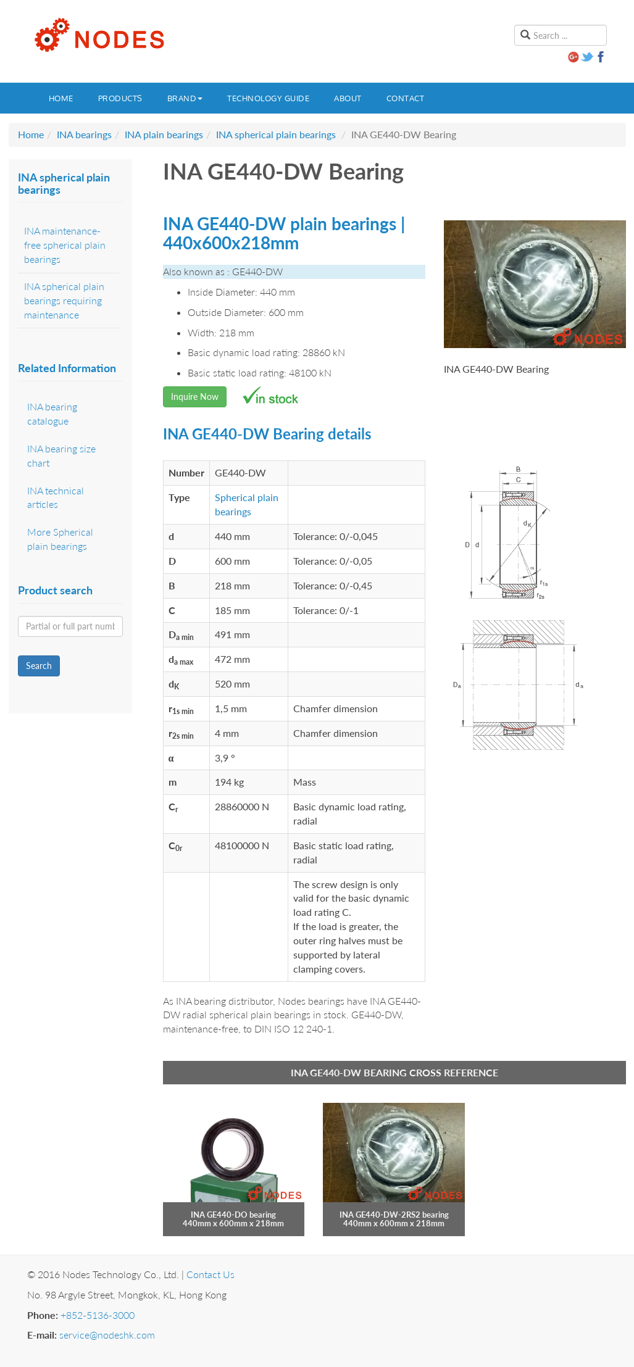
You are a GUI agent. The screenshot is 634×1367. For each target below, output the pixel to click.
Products (120, 98)
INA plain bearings (164, 134)
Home (61, 98)
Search (39, 665)
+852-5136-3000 (97, 1315)
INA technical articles (55, 497)
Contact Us (210, 1274)
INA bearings (84, 134)
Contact (405, 98)
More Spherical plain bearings (60, 539)
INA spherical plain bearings (276, 134)
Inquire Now (195, 396)
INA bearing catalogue (52, 413)
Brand (185, 98)
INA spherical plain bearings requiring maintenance (64, 300)
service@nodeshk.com (107, 1334)
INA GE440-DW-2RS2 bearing (394, 1214)
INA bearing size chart (61, 455)
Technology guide (268, 98)
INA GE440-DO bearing (233, 1214)
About (348, 98)
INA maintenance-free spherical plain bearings (65, 245)
